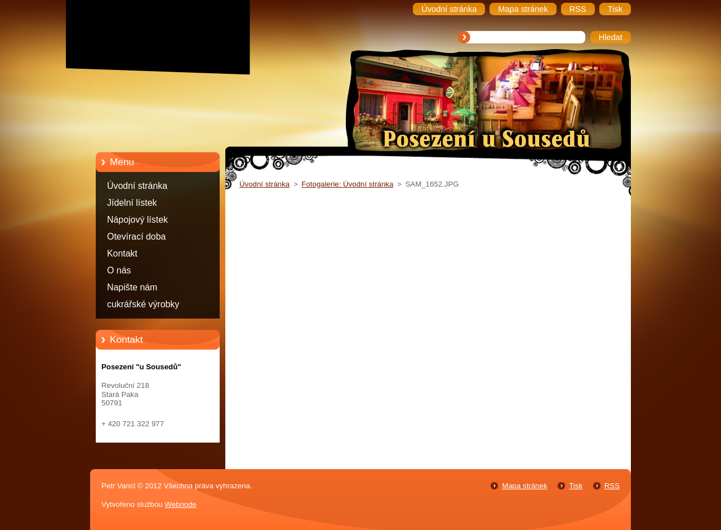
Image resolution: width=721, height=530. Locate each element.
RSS (612, 486)
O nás (119, 270)
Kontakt (122, 253)
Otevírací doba (136, 236)
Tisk (575, 486)
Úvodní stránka (137, 186)
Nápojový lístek (137, 219)
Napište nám (132, 287)
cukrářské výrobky (143, 304)
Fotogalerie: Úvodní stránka (347, 184)
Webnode (180, 504)
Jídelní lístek (132, 202)
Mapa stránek (524, 486)
